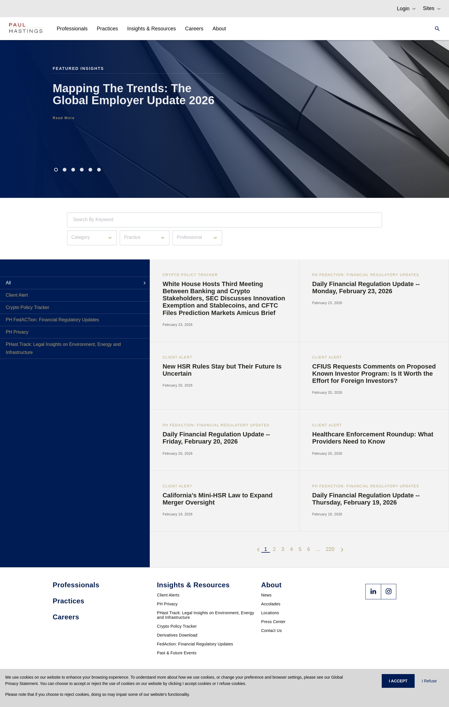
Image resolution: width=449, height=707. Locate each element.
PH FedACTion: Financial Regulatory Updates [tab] (52, 319)
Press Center (273, 621)
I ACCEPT (398, 681)
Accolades (270, 604)
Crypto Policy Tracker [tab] (27, 307)
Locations (270, 612)
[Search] (435, 28)
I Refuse (429, 681)
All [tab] (8, 282)
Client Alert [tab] (17, 295)
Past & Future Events (176, 653)
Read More (64, 118)
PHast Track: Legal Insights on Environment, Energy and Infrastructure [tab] (63, 348)
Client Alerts (168, 595)
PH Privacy (167, 604)
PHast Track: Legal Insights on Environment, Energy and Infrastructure (205, 615)
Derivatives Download (177, 635)
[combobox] (74, 219)
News (266, 595)
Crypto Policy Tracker (177, 626)
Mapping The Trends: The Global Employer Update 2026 (133, 94)
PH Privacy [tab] (17, 332)
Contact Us (271, 630)
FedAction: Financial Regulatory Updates (195, 644)
